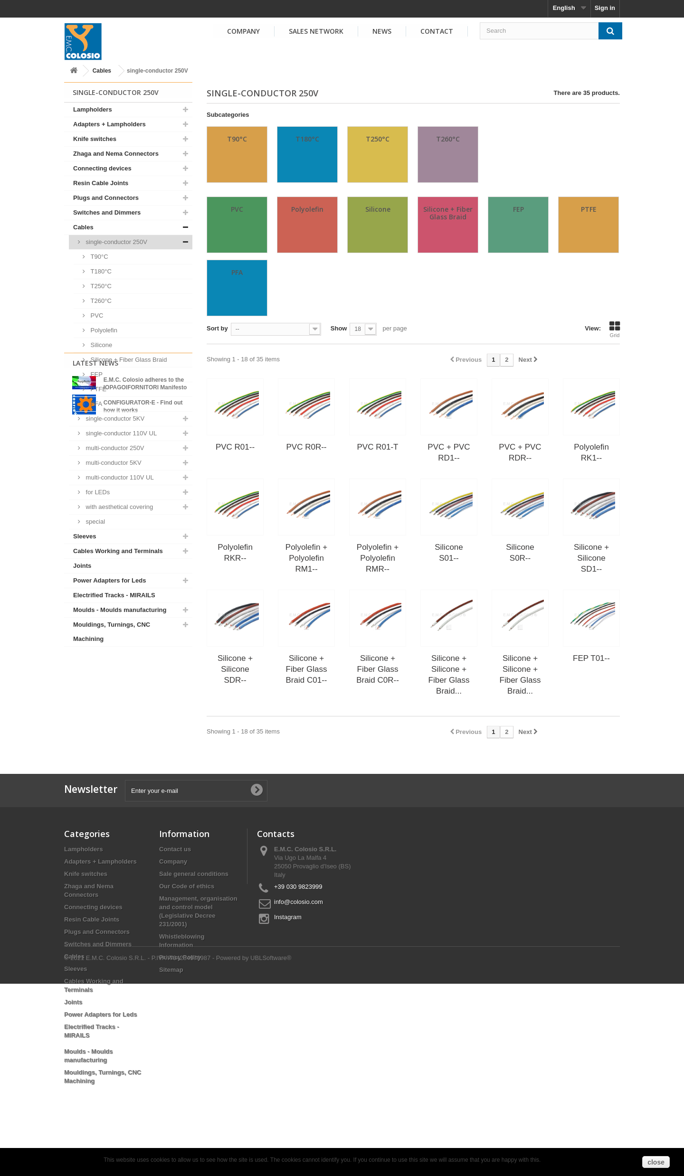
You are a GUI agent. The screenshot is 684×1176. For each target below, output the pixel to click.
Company (243, 31)
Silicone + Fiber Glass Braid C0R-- (377, 669)
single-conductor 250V (115, 241)
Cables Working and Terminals (118, 551)
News (381, 31)
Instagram (288, 952)
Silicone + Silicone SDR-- (235, 669)
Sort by (217, 328)
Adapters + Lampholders (109, 124)
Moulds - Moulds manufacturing (119, 609)
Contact (436, 31)
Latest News (95, 671)
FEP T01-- (591, 658)
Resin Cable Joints (100, 183)
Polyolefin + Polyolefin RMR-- (378, 558)
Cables (102, 70)
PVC (96, 315)
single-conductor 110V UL (120, 433)
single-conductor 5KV (114, 418)
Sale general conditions (193, 909)
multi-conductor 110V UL (119, 477)
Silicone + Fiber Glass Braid (128, 359)
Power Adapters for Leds (109, 580)
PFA (95, 403)
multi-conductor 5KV (113, 462)
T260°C (100, 300)
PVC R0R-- (306, 447)
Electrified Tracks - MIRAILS (114, 595)
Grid (614, 329)
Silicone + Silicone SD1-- (591, 558)
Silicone (100, 344)
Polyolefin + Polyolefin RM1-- (306, 558)
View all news (128, 764)
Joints (82, 565)
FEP (96, 374)
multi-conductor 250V (114, 448)
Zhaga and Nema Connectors (116, 153)
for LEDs (97, 492)
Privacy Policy (180, 992)
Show (339, 328)
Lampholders (92, 109)
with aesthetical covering (118, 506)
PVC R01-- (235, 447)
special (94, 521)
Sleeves (84, 536)
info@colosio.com (298, 937)
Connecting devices (102, 168)
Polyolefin (103, 330)
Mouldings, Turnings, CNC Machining (111, 631)
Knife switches (94, 138)
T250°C (100, 286)
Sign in (605, 7)
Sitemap (171, 1004)
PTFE (97, 389)
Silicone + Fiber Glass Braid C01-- (306, 669)
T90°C (98, 256)
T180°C (100, 271)
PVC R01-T (378, 447)
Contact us (175, 884)
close (656, 1162)
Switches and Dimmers (107, 212)
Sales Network (316, 31)
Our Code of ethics (186, 921)
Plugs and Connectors (106, 197)
